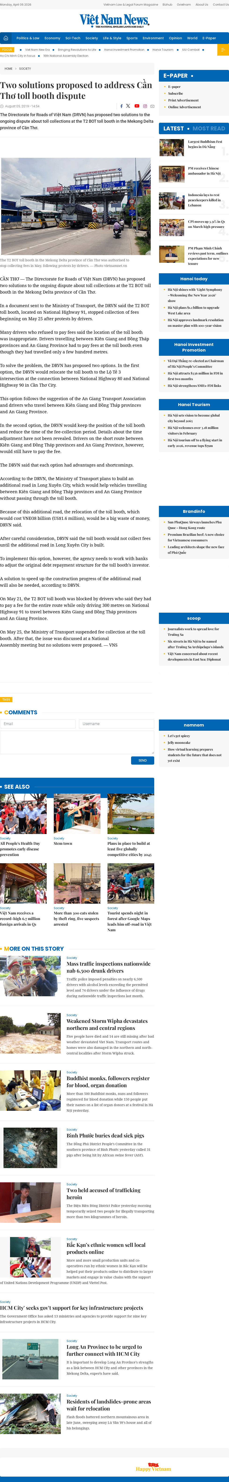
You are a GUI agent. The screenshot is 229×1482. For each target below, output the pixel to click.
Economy (52, 38)
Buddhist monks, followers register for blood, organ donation (108, 1082)
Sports (132, 38)
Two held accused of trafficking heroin (103, 1194)
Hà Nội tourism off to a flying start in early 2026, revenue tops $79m (195, 443)
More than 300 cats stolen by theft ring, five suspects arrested (76, 918)
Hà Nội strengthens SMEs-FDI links (194, 385)
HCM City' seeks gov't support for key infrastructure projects (71, 1307)
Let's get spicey (179, 736)
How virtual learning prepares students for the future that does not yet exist (195, 755)
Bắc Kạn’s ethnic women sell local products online (106, 1248)
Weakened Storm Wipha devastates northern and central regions (107, 1024)
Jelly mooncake (179, 742)
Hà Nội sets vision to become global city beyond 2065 (194, 418)
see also (17, 787)
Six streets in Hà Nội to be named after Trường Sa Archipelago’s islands (195, 644)
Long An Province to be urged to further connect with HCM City (104, 1350)
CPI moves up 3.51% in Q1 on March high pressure (206, 224)
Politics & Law (28, 38)
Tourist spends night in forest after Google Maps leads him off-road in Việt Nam (129, 921)
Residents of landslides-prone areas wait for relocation (109, 1405)
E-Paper (209, 38)
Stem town (63, 843)
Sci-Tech (72, 38)
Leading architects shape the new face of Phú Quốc (196, 550)
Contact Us (221, 5)
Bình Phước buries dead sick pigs (105, 1135)
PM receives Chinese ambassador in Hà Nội (204, 171)
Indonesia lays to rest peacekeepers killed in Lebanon (204, 200)
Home (8, 69)
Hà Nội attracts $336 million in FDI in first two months (195, 376)
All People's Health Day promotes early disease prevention (20, 849)
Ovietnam (184, 5)
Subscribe (175, 93)
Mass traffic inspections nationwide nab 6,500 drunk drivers (108, 967)
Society (92, 38)
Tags (6, 699)
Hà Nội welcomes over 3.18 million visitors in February (193, 430)
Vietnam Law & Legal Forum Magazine (131, 5)
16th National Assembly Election (65, 56)
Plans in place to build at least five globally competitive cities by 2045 (129, 849)
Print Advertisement (183, 100)
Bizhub (167, 5)
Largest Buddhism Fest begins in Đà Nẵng (205, 144)
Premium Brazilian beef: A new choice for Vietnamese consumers (196, 537)
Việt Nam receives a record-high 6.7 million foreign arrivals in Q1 (20, 918)
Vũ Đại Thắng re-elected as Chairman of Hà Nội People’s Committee (196, 364)
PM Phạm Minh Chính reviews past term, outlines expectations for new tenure (208, 256)
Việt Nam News (114, 21)
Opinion (175, 38)
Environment (153, 38)
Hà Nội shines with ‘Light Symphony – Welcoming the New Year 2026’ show (195, 295)
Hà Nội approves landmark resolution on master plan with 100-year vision (196, 323)
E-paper (176, 75)
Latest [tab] (174, 128)
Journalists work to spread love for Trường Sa (193, 632)
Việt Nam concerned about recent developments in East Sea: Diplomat (194, 656)
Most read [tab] (209, 128)
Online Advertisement (184, 107)
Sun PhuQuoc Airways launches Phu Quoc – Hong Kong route (195, 525)
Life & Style (112, 38)
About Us (202, 5)
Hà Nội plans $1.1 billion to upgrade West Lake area (193, 310)
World (192, 38)
